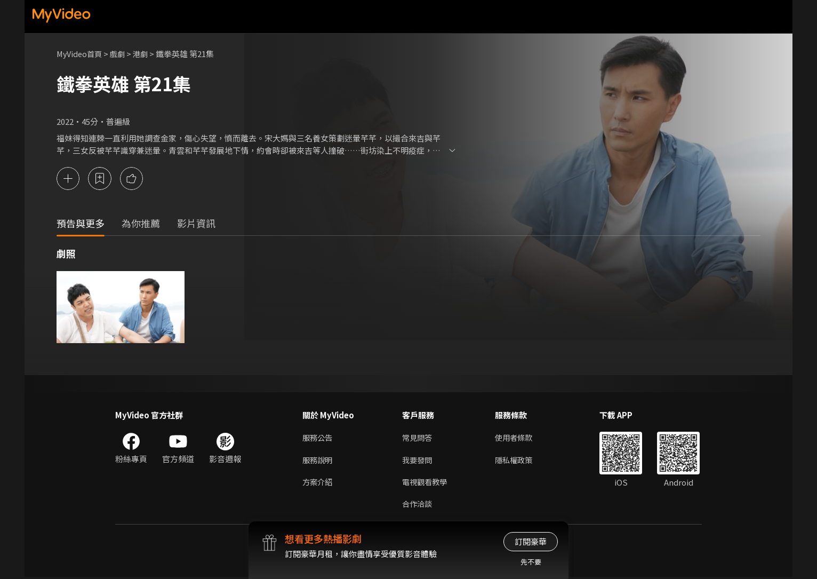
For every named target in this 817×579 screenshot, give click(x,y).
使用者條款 (518, 437)
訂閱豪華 (531, 541)
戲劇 (121, 53)
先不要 (530, 562)
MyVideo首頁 (81, 53)
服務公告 (318, 437)
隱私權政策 (518, 460)
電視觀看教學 (426, 482)
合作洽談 (418, 505)
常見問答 (418, 437)
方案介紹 (318, 482)
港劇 (145, 53)
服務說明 (318, 460)
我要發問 (418, 460)
